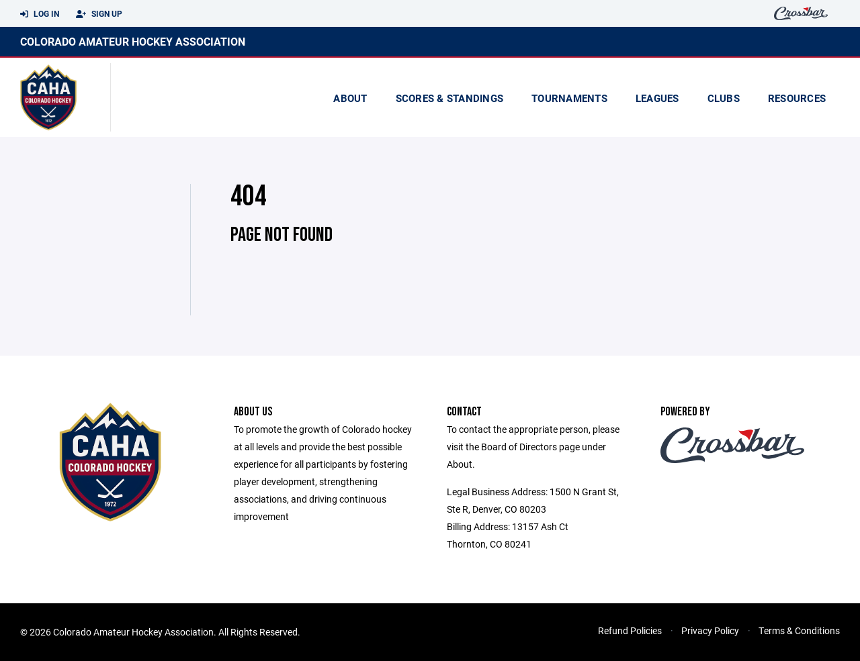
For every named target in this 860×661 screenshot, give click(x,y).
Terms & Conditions (799, 630)
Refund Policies (630, 630)
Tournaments (569, 98)
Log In (39, 14)
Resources (797, 98)
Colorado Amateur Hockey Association (132, 41)
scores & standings (450, 98)
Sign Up (99, 14)
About (350, 98)
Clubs (723, 98)
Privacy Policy (710, 630)
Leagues (657, 98)
